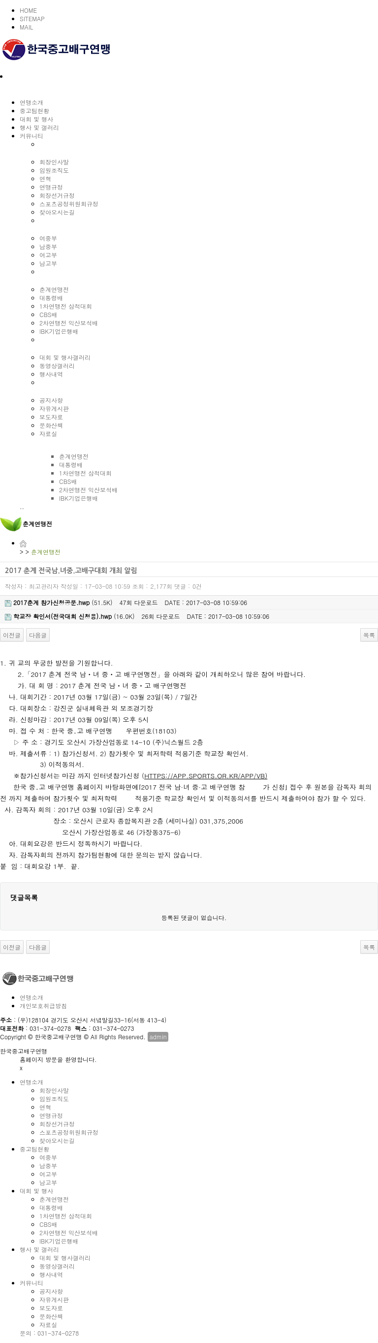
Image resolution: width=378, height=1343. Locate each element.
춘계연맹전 (54, 289)
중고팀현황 (34, 110)
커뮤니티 (31, 135)
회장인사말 (54, 162)
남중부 (48, 246)
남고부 (48, 263)
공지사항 (51, 400)
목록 (369, 635)
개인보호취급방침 (43, 1005)
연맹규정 (51, 187)
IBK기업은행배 (58, 331)
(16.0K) (70, 616)
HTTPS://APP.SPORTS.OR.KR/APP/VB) (205, 775)
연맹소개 (31, 102)
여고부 (48, 255)
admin (158, 1036)
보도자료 (51, 417)
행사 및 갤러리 (39, 127)
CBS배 (48, 314)
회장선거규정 (57, 195)
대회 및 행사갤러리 (65, 357)
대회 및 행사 (36, 119)
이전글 (12, 635)
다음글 (38, 635)
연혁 (45, 178)
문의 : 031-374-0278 (49, 1333)
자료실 (48, 433)
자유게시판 (54, 408)
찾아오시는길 (57, 212)
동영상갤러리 (57, 365)
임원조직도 (54, 170)
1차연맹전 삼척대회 (65, 306)
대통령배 (51, 297)
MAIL (26, 27)
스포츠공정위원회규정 (68, 203)
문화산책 (51, 425)
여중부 (48, 238)
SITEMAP (32, 18)
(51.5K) (59, 602)
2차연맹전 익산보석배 (68, 323)
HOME (28, 10)
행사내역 (51, 374)
